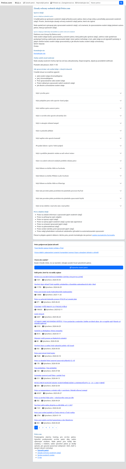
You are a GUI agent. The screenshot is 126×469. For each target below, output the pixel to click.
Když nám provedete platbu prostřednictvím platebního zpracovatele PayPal (60, 198)
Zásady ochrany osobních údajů (49, 453)
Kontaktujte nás (82, 3)
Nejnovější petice (42, 3)
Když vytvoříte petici (42, 93)
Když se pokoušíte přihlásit (44, 131)
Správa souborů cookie (46, 455)
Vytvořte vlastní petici (79, 267)
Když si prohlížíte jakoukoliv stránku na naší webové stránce (55, 153)
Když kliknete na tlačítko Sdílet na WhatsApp (50, 183)
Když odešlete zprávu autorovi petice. (48, 108)
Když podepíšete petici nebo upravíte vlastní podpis (52, 100)
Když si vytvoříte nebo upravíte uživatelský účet (51, 116)
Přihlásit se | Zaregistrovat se (62, 3)
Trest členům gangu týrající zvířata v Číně (48, 248)
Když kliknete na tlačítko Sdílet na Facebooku (50, 168)
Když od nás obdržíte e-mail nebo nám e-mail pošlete (52, 206)
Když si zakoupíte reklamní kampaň (47, 123)
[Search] (104, 3)
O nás (40, 457)
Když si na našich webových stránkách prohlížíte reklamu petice (56, 161)
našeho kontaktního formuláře (103, 235)
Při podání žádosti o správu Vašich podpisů (49, 146)
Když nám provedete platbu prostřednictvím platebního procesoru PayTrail (59, 191)
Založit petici (29, 3)
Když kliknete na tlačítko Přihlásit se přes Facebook (52, 176)
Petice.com (6, 2)
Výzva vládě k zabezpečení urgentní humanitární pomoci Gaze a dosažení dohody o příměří (66, 252)
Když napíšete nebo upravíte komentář (48, 138)
